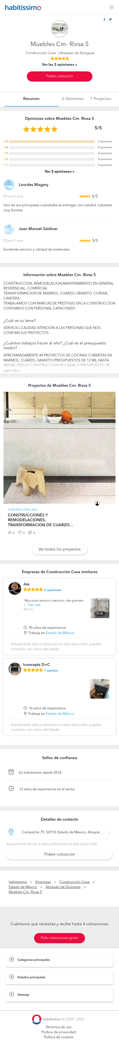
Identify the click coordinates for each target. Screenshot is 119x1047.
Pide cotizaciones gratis (59, 938)
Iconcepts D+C (36, 665)
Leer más (10, 371)
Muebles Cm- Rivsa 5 (25, 892)
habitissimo (18, 882)
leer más (34, 605)
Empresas (43, 882)
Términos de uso (59, 1027)
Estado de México (60, 633)
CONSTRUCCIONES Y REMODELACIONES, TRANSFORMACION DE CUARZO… (40, 520)
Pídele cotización (59, 76)
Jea (26, 584)
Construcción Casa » (23, 510)
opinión (51, 670)
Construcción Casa (41, 53)
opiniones (52, 590)
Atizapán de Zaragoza (63, 887)
